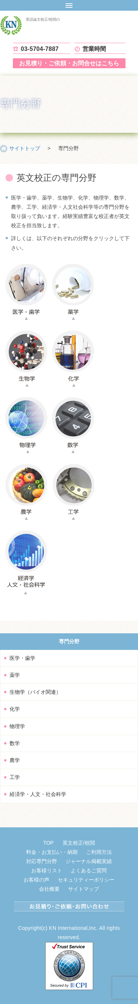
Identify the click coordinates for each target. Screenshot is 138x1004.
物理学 (17, 726)
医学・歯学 (22, 658)
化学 (15, 709)
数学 (15, 743)
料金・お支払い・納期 (52, 852)
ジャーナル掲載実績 (89, 861)
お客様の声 (36, 880)
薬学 (15, 675)
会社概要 (49, 889)
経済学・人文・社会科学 (38, 794)
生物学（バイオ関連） (35, 692)
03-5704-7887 (40, 49)
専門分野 (69, 641)
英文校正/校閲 (79, 843)
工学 (15, 777)
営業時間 (94, 49)
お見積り (69, 63)
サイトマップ (83, 889)
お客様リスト (46, 870)
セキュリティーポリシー (86, 880)
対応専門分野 (41, 861)
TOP (48, 843)
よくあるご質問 (89, 870)
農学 (15, 760)
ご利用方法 (99, 852)
